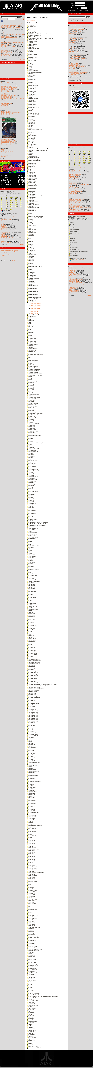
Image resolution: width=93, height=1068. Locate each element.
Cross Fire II (30, 921)
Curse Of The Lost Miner (33, 994)
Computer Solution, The (33, 699)
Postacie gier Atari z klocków (7, 52)
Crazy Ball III (31, 840)
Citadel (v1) (30, 500)
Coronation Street (32, 760)
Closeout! (30, 563)
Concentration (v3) (32, 713)
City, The (30, 516)
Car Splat (30, 125)
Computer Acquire (32, 671)
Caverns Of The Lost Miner (34, 297)
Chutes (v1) (30, 485)
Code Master (31, 588)
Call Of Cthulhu (31, 60)
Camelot (30, 69)
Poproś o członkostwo (83, 10)
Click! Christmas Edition (33, 545)
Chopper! (30, 472)
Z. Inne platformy (74, 253)
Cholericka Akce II (32, 450)
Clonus (29, 559)
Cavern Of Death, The (33, 278)
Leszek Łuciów (72, 183)
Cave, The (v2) (31, 253)
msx (85, 158)
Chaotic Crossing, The (33, 381)
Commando (4, 225)
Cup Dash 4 (30, 990)
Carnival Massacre (32, 139)
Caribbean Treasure (32, 135)
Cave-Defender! (31, 254)
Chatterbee (30, 395)
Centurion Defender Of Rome (35, 354)
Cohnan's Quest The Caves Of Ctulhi (36, 599)
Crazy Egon (30, 863)
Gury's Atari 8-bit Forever (7, 151)
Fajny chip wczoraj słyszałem (75, 56)
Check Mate (30, 401)
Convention (30, 743)
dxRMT (70, 49)
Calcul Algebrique (32, 54)
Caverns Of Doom (32, 287)
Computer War (31, 700)
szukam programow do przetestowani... (78, 54)
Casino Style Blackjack (33, 164)
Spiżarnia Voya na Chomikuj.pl (8, 144)
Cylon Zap (30, 1033)
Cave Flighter (31, 245)
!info (80, 156)
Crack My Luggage (32, 819)
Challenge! (30, 364)
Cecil (29, 322)
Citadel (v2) (30, 501)
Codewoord (30, 595)
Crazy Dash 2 (31, 853)
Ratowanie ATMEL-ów (74, 274)
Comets (29, 644)
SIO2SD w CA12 (73, 273)
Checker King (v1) (32, 404)
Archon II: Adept (5, 231)
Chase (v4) (30, 386)
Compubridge (31, 668)
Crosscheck (30, 931)
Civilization (30, 520)
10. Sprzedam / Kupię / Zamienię (76, 73)
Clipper (29, 553)
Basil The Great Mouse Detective (9, 237)
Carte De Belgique (32, 144)
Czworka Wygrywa (32, 1046)
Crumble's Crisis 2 (32, 946)
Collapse (30, 601)
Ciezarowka (30, 488)
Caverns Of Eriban (32, 288)
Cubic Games (31, 983)
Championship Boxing (33, 370)
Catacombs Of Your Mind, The (35, 217)
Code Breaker (31, 584)
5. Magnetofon (73, 231)
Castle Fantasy (31, 184)
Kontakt (2, 158)
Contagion (30, 738)
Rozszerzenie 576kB (74, 287)
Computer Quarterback (33, 697)
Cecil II (29, 323)
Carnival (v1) (31, 137)
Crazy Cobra (31, 850)
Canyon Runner (31, 94)
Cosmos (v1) (31, 793)
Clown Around (31, 568)
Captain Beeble (31, 101)
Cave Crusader (31, 243)
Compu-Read (31, 666)
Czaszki (29, 1042)
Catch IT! (30, 228)
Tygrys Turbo (72, 278)
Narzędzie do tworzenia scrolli (8, 85)
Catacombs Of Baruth (33, 215)
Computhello (31, 704)
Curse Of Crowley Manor (33, 993)
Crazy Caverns (31, 847)
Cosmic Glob (31, 778)
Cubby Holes (31, 974)
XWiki (2, 150)
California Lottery (32, 57)
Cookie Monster (31, 747)
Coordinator (30, 750)
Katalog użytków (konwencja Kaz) (76, 216)
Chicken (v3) (31, 428)
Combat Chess (31, 638)
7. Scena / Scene (73, 70)
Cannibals (30, 82)
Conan (29, 707)
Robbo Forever (4, 228)
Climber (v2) (30, 551)
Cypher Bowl (31, 1034)
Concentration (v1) (32, 710)
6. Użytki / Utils (72, 68)
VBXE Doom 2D (72, 36)
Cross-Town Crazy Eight (33, 927)
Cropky (29, 912)
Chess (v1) (30, 419)
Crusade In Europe (32, 947)
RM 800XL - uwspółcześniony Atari (77, 51)
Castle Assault (31, 170)
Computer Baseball (32, 675)
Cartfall (29, 145)
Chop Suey (30, 454)
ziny (80, 165)
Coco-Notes (30, 582)
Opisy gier (3, 218)
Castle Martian (31, 192)
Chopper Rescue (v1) (33, 469)
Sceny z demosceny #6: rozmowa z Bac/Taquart (12, 23)
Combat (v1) (30, 635)
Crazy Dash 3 (31, 855)
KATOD (71, 178)
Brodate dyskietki (5, 54)
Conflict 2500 (31, 725)
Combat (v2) (30, 637)
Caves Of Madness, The (33, 314)
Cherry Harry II (31, 417)
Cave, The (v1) (31, 251)
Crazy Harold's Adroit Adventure (35, 872)
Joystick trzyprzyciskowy (74, 281)
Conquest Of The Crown (33, 735)
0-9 (2, 197)
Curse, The (30, 999)
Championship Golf (32, 372)
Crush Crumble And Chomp (34, 949)
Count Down (31, 797)
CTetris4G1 (30, 45)
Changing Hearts (32, 378)
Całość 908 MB (73, 255)
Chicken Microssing (32, 431)
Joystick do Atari (72, 277)
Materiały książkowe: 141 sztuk (8, 141)
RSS (22, 19)
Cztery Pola (30, 1044)
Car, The (30, 126)
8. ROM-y (72, 238)
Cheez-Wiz (30, 410)
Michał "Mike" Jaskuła (74, 175)
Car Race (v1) (31, 120)
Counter (29, 805)
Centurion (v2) (31, 353)
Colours (29, 631)
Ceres (29, 356)
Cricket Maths (31, 896)
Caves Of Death (31, 300)
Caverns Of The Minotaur (34, 298)
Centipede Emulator (32, 344)
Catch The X (30, 231)
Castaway (30, 167)
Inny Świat (3, 240)
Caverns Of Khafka (32, 291)
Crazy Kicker (31, 874)
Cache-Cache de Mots (33, 48)
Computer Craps (32, 679)
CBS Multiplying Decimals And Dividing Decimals (40, 38)
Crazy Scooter (31, 878)
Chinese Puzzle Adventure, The (35, 442)
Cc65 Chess (30, 320)
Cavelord (30, 263)
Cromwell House (32, 909)
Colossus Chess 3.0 (32, 624)
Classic (29, 531)
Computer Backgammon (33, 674)
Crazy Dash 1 (31, 852)
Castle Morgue (31, 194)
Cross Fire (30, 919)
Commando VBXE (32, 654)
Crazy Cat (30, 846)
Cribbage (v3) (31, 894)
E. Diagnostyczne (74, 249)
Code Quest (30, 590)
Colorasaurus (31, 616)
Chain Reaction (31, 361)
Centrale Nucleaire (32, 348)
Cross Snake (31, 925)
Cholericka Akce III (32, 451)
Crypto (29, 953)
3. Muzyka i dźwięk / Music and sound (77, 65)
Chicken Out (31, 432)
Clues (29, 572)
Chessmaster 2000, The (33, 423)
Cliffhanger (30, 547)
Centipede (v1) (31, 336)
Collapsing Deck (32, 603)
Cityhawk (30, 518)
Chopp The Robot (32, 460)
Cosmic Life (30, 784)
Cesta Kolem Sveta (32, 360)
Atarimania (3, 152)
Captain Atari (31, 100)
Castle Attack (31, 172)
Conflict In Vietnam (32, 727)
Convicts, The (31, 744)
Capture (29, 110)
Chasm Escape (31, 392)
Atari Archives (4, 154)
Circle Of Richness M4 (33, 493)
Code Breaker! (31, 585)
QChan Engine (4, 105)
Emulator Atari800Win (6, 111)
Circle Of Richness (32, 491)
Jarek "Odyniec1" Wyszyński (75, 191)
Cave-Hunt (30, 256)
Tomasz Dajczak (73, 173)
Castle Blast (30, 173)
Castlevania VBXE (32, 210)
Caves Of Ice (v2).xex (35, 308)
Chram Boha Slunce (32, 476)
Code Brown (31, 587)
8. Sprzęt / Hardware (74, 71)
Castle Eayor (31, 182)
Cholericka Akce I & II (33, 448)
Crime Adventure (32, 899)
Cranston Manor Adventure (34, 825)
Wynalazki (70, 266)
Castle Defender (31, 181)
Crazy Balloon (31, 841)
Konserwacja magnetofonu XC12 (9, 89)
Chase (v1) (30, 382)
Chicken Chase (31, 429)
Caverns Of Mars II (32, 294)
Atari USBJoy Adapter (74, 201)
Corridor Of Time (32, 765)
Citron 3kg (30, 507)
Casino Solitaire (31, 163)
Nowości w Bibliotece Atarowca (8, 39)
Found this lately (73, 47)
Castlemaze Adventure (33, 204)
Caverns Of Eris (31, 290)
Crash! (29, 834)
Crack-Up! (30, 821)
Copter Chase (31, 754)
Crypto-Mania (31, 958)
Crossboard (30, 928)
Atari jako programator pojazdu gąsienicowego (12, 42)
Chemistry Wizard (32, 416)
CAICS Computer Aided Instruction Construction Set (40, 33)
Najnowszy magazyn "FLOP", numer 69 (10, 27)
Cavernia (30, 279)
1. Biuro (71, 222)
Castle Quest (31, 198)
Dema (81, 20)
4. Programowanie (74, 229)
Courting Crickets (32, 815)
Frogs (2, 221)
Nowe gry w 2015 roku (6, 97)
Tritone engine (4, 104)
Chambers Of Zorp (32, 366)
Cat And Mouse (31, 212)
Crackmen (30, 822)
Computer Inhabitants (33, 690)
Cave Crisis (30, 241)
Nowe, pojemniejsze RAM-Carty (76, 199)
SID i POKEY (72, 42)
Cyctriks (30, 1027)
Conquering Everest (32, 734)
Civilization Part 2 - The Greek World (36, 523)
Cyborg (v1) (30, 1016)
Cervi (29, 357)
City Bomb (30, 509)
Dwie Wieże (4, 236)
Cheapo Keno (31, 400)
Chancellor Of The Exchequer (35, 375)
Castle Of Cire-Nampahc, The (35, 195)
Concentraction (31, 709)
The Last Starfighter (6, 235)
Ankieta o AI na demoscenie (7, 29)
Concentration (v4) (32, 715)
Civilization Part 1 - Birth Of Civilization (37, 522)
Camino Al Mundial (32, 70)
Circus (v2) (30, 498)
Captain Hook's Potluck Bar (34, 106)
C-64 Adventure (31, 26)
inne (12, 208)
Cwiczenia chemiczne (33, 1005)
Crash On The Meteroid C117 (35, 833)
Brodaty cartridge (5, 36)
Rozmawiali (71, 169)
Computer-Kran (31, 701)
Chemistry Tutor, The (33, 414)
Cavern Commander (32, 273)
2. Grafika (72, 224)
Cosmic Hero (31, 780)
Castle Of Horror (32, 197)
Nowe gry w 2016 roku (6, 96)
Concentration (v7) (32, 719)
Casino (29, 154)
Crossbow (30, 930)
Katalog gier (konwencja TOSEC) (8, 213)
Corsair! (29, 766)
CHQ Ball (30, 42)
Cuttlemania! (31, 1003)
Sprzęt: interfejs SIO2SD (74, 210)
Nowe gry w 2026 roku (6, 82)
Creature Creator (32, 881)
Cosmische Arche (32, 791)
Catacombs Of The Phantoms (35, 216)
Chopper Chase (31, 463)
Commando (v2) (31, 649)
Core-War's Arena (32, 757)
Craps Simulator (31, 828)
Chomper (30, 453)
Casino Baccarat (32, 156)
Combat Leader (31, 640)
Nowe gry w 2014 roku (6, 103)
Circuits (29, 495)
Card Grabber (31, 131)
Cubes (29, 978)
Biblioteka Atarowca (5, 117)
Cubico (29, 984)
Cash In (29, 151)
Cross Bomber (31, 914)
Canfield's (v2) (31, 81)
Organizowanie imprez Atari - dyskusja (9, 250)
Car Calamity (31, 116)
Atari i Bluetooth (72, 270)
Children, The (31, 437)
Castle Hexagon (31, 188)
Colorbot (30, 618)
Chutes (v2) (30, 487)
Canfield (30, 76)
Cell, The (30, 326)
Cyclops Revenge (32, 1025)
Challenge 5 (30, 363)
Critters (29, 905)
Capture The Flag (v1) (33, 113)
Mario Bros (3, 226)
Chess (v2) (30, 420)
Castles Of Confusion (33, 207)
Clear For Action (31, 538)
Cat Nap (29, 213)
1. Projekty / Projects (74, 63)
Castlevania (30, 209)
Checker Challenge (32, 403)
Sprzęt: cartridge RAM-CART (75, 206)
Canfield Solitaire (32, 78)
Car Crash (30, 117)
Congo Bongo (31, 729)
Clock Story (30, 557)
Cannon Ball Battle (32, 85)
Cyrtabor (30, 1036)
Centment (30, 347)
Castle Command (32, 178)
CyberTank (30, 1009)
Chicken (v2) (31, 426)
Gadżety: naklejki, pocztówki (75, 205)
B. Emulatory (73, 242)
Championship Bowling (33, 369)
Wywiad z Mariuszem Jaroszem (76, 170)
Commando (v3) (31, 650)
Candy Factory (31, 75)
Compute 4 (30, 669)
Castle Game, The (32, 185)
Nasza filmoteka (5, 56)
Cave (29, 240)
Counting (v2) (31, 810)
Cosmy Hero (31, 796)
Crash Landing (31, 831)
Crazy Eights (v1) (32, 866)
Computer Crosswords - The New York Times (39, 685)
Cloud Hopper (31, 565)
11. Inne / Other (72, 74)
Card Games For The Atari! (34, 129)
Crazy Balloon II (31, 843)
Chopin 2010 (31, 456)
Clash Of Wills (31, 529)
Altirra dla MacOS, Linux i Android (76, 29)
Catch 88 (30, 223)
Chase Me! (30, 389)
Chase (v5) (30, 388)
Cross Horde (31, 922)
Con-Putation (31, 706)
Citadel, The (30, 504)
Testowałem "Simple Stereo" (75, 279)
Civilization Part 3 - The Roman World (37, 525)
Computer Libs (31, 693)
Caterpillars (30, 237)
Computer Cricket (32, 681)
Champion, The (31, 367)
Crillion (29, 897)
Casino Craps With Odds (34, 160)
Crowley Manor (31, 939)
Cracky (29, 824)
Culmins (30, 987)
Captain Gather (31, 104)
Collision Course (32, 606)
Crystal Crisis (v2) (32, 969)
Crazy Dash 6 (31, 859)
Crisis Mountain (31, 903)
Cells (29, 329)
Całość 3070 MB (6, 210)
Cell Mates (30, 325)
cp (89, 151)
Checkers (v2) (31, 409)
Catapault (30, 219)
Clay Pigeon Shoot (32, 537)
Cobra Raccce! (31, 579)
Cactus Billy (30, 51)
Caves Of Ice (31, 301)
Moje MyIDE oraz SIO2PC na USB (77, 282)
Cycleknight (30, 1022)
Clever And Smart (32, 543)
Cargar (29, 134)
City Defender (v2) (32, 513)
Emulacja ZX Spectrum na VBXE (8, 95)
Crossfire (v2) (31, 934)
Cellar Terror (31, 328)
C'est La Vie (30, 25)
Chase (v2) (30, 384)
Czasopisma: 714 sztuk (6, 139)
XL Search (3, 156)
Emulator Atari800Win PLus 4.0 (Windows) (11, 112)
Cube (29, 975)
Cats (29, 238)
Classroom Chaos (32, 534)
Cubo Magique (31, 986)
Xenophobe (4, 227)
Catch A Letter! (31, 225)
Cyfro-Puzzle (31, 1028)
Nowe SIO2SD (72, 272)
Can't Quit (30, 73)
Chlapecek (30, 447)
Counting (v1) (31, 809)
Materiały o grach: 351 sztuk (7, 143)
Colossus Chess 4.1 (32, 626)
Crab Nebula (31, 818)
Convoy (29, 746)
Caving (29, 317)
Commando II (31, 651)
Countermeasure (32, 808)
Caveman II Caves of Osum (34, 266)
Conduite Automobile (33, 724)
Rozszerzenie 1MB (73, 280)
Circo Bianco (31, 494)
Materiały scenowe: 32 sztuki (8, 140)
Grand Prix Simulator (6, 242)
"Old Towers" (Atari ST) (6, 219)
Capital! (29, 97)
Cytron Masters (31, 1037)
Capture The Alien (32, 112)
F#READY (71, 176)
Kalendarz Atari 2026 (6, 55)
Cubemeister (31, 977)
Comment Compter (32, 657)
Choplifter (30, 457)
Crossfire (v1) (31, 933)
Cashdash (30, 153)
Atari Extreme (4, 49)
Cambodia (30, 64)
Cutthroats (30, 1002)
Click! (29, 544)
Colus (29, 634)
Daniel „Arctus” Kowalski (74, 177)
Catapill (29, 222)
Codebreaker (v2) (32, 593)
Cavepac (30, 269)
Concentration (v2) (32, 712)
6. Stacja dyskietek (74, 233)
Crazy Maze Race (32, 875)
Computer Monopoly (33, 696)
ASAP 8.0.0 (4, 50)
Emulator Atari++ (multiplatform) (8, 113)
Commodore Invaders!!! (33, 659)
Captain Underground (33, 107)
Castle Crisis (31, 179)
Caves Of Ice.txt (34, 313)
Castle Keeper (31, 189)
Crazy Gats (30, 871)
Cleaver (29, 541)
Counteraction (31, 806)
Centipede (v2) (31, 338)
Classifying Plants (32, 532)
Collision (30, 604)
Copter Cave (31, 753)
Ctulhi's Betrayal (32, 972)
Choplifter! (3, 223)
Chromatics (30, 482)
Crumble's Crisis (32, 944)
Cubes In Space (31, 980)
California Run (31, 58)
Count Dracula (31, 799)
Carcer (29, 128)
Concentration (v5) (32, 716)
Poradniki (2, 81)
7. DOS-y (72, 236)
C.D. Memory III (31, 31)
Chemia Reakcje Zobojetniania (35, 413)
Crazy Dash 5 (31, 858)
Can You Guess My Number (34, 72)
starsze (23, 107)
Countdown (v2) (31, 802)
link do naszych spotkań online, (76, 87)
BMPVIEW (3, 100)
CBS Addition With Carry (34, 35)
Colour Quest (31, 629)
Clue (29, 570)
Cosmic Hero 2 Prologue (33, 781)
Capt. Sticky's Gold (32, 98)
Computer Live (31, 694)
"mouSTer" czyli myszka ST (75, 200)
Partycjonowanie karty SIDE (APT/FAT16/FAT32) (12, 98)
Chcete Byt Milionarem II (33, 398)
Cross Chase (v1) (32, 916)
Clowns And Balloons (33, 569)
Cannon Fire (30, 89)
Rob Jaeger (71, 186)
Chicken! (30, 434)
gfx (89, 153)
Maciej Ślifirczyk (72, 190)
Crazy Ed (30, 862)
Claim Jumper (31, 526)
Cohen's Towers (31, 597)
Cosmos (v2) (31, 794)
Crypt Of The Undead (33, 950)
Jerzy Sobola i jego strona (75, 31)
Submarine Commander (6, 220)
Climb (29, 548)
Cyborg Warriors (32, 1021)
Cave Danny (30, 244)
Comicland (30, 646)
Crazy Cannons (31, 844)
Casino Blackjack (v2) (33, 159)
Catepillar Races (32, 232)
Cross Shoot (31, 924)
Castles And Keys (32, 206)
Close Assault (31, 562)
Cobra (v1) (30, 576)
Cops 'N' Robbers (32, 752)
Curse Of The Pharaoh (33, 997)
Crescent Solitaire (32, 890)
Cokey (29, 600)
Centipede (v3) (31, 339)
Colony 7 (30, 612)
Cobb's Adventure (32, 575)
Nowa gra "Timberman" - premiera (77, 58)
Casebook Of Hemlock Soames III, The (37, 150)
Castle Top (30, 200)
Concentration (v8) (32, 721)
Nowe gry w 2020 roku (6, 90)
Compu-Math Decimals (33, 662)
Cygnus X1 (30, 1031)
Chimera (30, 438)
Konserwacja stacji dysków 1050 (8, 88)
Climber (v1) (30, 550)
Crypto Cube (31, 955)
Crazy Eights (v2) (32, 868)
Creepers (30, 885)
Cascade (30, 147)
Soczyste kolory (72, 288)
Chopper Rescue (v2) (33, 470)
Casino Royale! (31, 162)
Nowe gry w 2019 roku (6, 91)
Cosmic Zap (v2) (31, 790)
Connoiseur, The (32, 732)
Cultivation (30, 989)
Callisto (29, 63)
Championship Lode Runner (34, 373)
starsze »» (22, 59)
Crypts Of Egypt (31, 959)
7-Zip (80, 167)
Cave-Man (30, 257)
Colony (29, 610)
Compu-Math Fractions (33, 663)
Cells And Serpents (32, 331)
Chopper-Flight (31, 473)
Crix (28, 906)
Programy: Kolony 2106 (74, 202)
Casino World (31, 166)
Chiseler (30, 444)
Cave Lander (31, 248)
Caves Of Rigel (31, 316)
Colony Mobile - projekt (6, 254)
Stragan (70, 198)
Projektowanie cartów (74, 275)
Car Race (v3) (31, 123)
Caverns (30, 284)
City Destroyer (31, 515)
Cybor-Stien (30, 1015)
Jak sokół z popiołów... (6, 51)
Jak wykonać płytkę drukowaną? (76, 284)
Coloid (29, 607)
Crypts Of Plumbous (32, 961)
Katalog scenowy (72, 150)
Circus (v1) (30, 497)
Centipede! (30, 345)
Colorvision (30, 622)
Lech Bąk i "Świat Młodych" (75, 174)
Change (29, 376)
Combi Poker (31, 641)
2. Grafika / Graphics (74, 64)
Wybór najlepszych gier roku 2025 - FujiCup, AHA (12, 34)
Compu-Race (31, 665)
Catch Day (30, 226)
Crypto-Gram (31, 956)
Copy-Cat (30, 756)
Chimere (30, 441)
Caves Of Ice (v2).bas (35, 306)
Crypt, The (30, 952)
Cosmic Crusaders (32, 775)
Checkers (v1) (31, 407)
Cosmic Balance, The (33, 771)
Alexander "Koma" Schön (75, 188)
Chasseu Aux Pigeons (33, 394)
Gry (72, 20)
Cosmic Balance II (32, 769)
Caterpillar (30, 235)
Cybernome (30, 1012)
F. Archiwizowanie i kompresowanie (78, 251)
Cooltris (29, 749)
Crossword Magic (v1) (33, 936)
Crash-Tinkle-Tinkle (32, 835)
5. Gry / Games (72, 67)
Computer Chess (32, 678)
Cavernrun (30, 281)
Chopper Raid (31, 467)
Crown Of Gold (31, 940)
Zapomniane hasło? (72, 10)
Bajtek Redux (4, 146)
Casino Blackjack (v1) (33, 157)
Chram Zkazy (31, 478)
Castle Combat (31, 176)
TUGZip (82, 167)
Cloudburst (30, 566)
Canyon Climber (31, 92)
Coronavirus (31, 763)
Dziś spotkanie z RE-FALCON (8, 46)
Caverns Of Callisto (32, 285)
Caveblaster (30, 259)
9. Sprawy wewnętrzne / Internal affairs (78, 72)
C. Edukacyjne (73, 244)
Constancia (30, 737)
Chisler (29, 445)
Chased (29, 391)
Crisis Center (31, 902)
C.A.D (29, 29)
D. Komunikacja (73, 247)
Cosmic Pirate (31, 785)
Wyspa (3, 233)
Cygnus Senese (31, 1030)
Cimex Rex (30, 490)
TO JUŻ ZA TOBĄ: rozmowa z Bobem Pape (79, 184)
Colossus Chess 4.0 (32, 625)
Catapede (30, 220)
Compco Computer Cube (34, 660)
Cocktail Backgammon (33, 581)
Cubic (29, 981)
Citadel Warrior (31, 503)
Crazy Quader (31, 877)
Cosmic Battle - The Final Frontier (36, 774)
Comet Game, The (32, 643)
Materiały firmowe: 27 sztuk (7, 142)
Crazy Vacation (31, 880)
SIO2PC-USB (72, 271)
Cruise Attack (31, 943)
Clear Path (30, 540)
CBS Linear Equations (33, 36)
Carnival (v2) (31, 138)
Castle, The (30, 203)
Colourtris (30, 632)
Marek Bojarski (72, 192)
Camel (29, 66)
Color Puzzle (31, 613)
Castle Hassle (31, 187)
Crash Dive (30, 830)
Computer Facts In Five (33, 687)
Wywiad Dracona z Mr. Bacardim (76, 171)
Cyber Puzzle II (31, 1008)
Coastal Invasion (32, 573)
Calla (29, 61)
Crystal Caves (31, 966)
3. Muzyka (72, 227)
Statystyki (3, 255)
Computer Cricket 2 (32, 682)
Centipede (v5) (31, 342)
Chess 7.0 (30, 422)
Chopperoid (30, 475)
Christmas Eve (31, 481)
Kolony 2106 (4, 229)
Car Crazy (30, 119)
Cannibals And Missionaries (34, 83)
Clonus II (30, 560)
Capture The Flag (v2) (33, 114)
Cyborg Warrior (31, 1019)
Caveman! (30, 268)
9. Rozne (71, 240)
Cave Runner (31, 250)
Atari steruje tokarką (73, 292)
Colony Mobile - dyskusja (6, 252)
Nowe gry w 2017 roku (6, 93)
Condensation (31, 722)
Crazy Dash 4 (31, 856)
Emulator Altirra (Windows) (7, 114)
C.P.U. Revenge (31, 32)
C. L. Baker (30, 28)
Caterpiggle (30, 234)
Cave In (29, 247)
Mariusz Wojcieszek (73, 179)
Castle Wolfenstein (32, 201)
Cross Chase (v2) (32, 918)
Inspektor (3, 241)
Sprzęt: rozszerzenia (73, 204)
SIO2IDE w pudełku (73, 291)
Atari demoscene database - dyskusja (9, 251)
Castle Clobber (31, 175)
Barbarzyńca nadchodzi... (7, 44)
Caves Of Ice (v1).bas (35, 303)
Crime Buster (31, 900)
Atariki (2, 149)
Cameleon (30, 67)
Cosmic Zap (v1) (31, 788)
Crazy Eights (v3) (32, 869)
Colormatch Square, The (33, 621)
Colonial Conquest (32, 609)
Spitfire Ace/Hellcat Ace (6, 232)
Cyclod (29, 1024)
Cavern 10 (30, 270)
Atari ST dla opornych (6, 102)
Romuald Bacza (72, 181)
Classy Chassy (31, 535)
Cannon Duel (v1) (32, 87)
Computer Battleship (33, 676)
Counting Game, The (33, 812)
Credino (29, 883)
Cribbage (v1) (31, 891)
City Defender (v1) (32, 512)
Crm (29, 908)
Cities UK (30, 506)
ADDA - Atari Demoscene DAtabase (76, 147)
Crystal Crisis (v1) (32, 968)
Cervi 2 (29, 359)
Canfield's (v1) (31, 79)
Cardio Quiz (30, 132)
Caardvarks (30, 47)
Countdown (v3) (31, 803)
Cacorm (29, 50)
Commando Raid (32, 653)
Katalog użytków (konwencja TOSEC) (77, 258)
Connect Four (31, 731)
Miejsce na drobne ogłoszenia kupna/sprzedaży (80, 207)
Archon (3, 234)
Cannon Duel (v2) (32, 88)
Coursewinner (31, 813)
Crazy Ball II (30, 838)
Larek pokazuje (4, 94)
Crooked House (31, 910)
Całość (4, 215)
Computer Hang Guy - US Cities (35, 688)
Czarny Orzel (31, 1040)
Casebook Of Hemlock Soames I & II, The (38, 148)
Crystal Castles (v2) (32, 965)
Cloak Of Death (31, 556)
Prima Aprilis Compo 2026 (75, 45)
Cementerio (30, 332)
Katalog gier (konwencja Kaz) (7, 191)
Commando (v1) (31, 647)
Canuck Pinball (31, 91)
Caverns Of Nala (31, 295)
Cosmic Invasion (32, 782)
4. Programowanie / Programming (76, 66)
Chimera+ (30, 439)
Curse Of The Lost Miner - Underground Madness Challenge (42, 996)
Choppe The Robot (32, 462)
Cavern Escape (31, 275)
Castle (29, 169)
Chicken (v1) (31, 425)
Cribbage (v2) (31, 893)
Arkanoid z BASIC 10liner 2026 (76, 38)
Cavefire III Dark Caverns (34, 262)
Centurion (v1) (31, 351)
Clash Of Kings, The (32, 528)
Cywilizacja (30, 1039)
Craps (29, 827)
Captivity (30, 109)
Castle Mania (31, 191)
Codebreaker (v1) (32, 591)
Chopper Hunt (31, 464)
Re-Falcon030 (4, 45)
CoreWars (30, 759)
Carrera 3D (30, 141)
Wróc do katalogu (31, 20)
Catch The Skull (31, 229)
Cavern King (31, 276)
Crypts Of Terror (31, 962)
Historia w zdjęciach (73, 40)
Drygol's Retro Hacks (6, 155)
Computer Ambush (32, 672)
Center (29, 335)
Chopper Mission (32, 466)
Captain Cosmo (31, 103)
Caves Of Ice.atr (34, 311)
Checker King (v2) (32, 406)
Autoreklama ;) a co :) (74, 33)
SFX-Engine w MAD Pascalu (8, 83)
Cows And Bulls (31, 816)
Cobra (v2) (30, 578)
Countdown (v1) (31, 800)
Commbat (30, 656)
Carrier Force (31, 142)
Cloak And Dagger (32, 554)
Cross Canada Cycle (32, 915)
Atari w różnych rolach (74, 290)
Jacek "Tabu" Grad (73, 187)
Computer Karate (32, 691)
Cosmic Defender (32, 777)
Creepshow (30, 887)
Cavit (29, 319)
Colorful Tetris (31, 619)
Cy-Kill (29, 1006)
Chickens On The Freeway (34, 435)
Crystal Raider (31, 971)
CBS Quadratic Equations (34, 39)
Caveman (30, 265)
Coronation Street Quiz (33, 762)
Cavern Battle (31, 272)
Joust (2, 224)
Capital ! (30, 95)
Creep (29, 884)
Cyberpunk (30, 1014)
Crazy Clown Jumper (33, 849)
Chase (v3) (30, 385)
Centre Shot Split (32, 350)
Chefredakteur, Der (32, 412)
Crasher (29, 837)
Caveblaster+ (31, 260)
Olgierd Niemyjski (73, 193)
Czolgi (29, 1043)
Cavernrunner (31, 282)
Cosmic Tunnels (31, 787)
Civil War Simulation (32, 519)
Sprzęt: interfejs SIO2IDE (75, 209)
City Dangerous (31, 510)
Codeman (30, 594)
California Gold (31, 56)
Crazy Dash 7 (31, 860)
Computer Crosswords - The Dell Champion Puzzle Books (42, 684)
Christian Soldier (32, 479)
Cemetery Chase (32, 334)
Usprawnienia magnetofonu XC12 (9, 87)
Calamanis (30, 53)
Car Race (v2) (31, 122)
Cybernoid (30, 1011)
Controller (30, 741)
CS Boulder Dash (32, 44)
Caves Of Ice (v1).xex (35, 305)
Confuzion (30, 728)
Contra (29, 740)
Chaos (29, 379)
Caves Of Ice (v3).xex (35, 310)
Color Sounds (31, 615)
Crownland (30, 941)
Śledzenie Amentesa (73, 182)
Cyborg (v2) (30, 1018)
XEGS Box (71, 289)
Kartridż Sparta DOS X (6, 86)
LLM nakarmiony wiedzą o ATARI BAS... (78, 26)
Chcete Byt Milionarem (33, 397)
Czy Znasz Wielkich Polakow (34, 1047)
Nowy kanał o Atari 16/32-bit (7, 32)
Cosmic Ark (30, 768)
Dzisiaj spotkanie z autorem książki (9, 37)
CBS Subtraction (32, 41)
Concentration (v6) (32, 718)
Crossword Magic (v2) (33, 937)
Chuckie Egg (31, 484)
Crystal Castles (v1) (32, 964)
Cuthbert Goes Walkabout (34, 1000)
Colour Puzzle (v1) (32, 628)
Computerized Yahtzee (33, 703)
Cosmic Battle (31, 772)
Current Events (31, 991)
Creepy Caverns (31, 888)
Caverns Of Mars (32, 293)
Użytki (76, 20)
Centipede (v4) (31, 341)
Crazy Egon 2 (31, 865)
